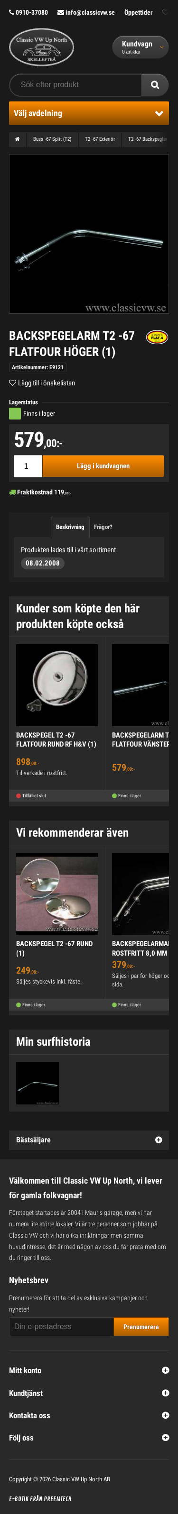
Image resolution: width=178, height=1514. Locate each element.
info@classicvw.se (86, 12)
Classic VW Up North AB (81, 1479)
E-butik (18, 1499)
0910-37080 (28, 12)
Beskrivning (70, 526)
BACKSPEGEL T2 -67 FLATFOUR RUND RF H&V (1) (56, 740)
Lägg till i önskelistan (46, 383)
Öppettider (138, 12)
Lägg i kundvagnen (103, 466)
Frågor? (103, 526)
